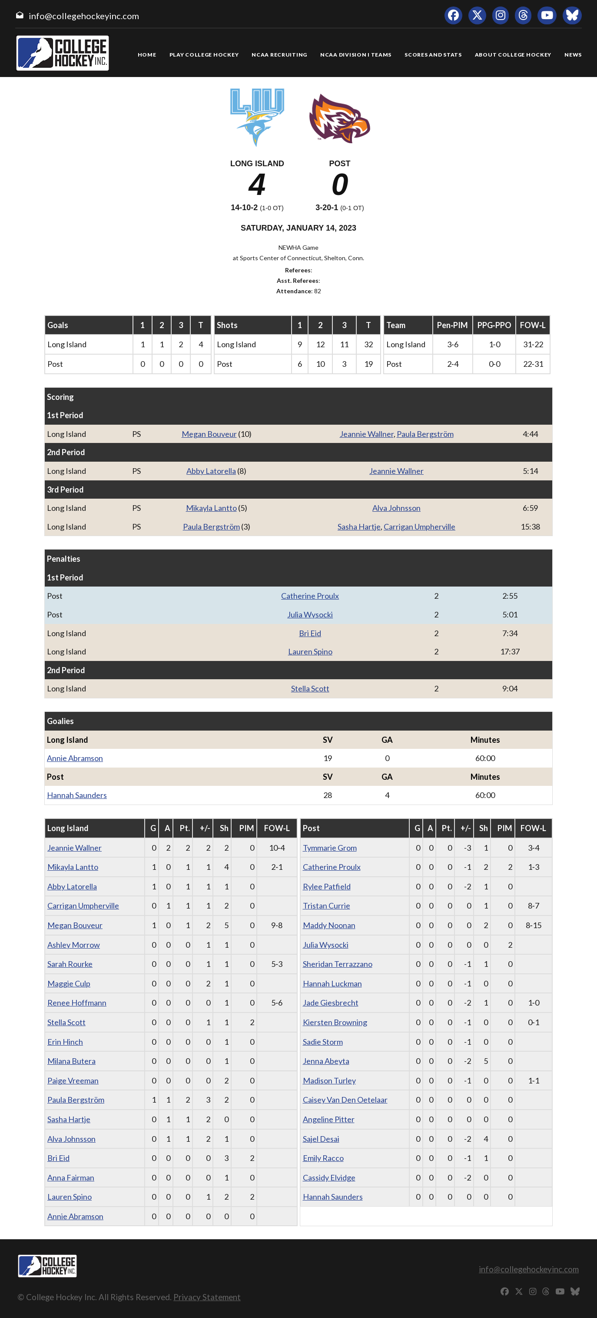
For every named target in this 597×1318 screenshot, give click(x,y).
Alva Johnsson (396, 508)
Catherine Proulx (310, 595)
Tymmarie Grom (330, 847)
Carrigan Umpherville (419, 526)
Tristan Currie (326, 905)
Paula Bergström (425, 434)
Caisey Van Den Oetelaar (345, 1099)
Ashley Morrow (73, 944)
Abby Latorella (211, 471)
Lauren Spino (310, 651)
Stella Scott (310, 688)
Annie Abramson (75, 758)
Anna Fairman (70, 1177)
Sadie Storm (323, 1041)
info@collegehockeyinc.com (84, 15)
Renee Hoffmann (76, 1002)
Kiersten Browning (335, 1022)
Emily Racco (323, 1158)
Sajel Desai (321, 1139)
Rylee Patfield (327, 886)
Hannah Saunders (77, 795)
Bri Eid (310, 633)
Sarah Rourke (70, 964)
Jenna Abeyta (326, 1061)
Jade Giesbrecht (330, 1002)
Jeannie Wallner (367, 434)
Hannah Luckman (332, 983)
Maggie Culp (68, 983)
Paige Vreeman (73, 1080)
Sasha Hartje (359, 526)
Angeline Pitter (329, 1119)
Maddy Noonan (329, 925)
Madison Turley (329, 1080)
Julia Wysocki (310, 614)
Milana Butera (71, 1061)
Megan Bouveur (209, 434)
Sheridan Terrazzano (337, 964)
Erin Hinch (65, 1041)
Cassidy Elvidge (329, 1177)
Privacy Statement (207, 1297)
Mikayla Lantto (211, 508)
